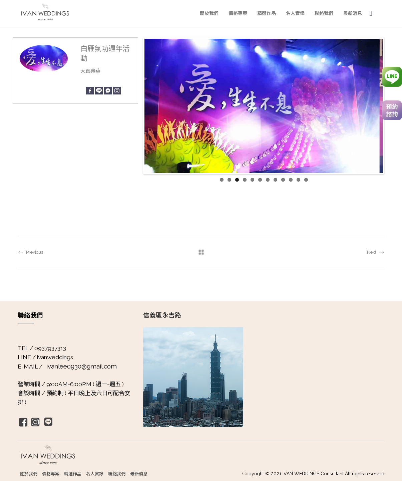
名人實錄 (94, 473)
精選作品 (72, 473)
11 (298, 180)
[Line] (99, 90)
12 (306, 180)
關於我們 (28, 473)
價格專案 (50, 473)
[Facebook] (90, 90)
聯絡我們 (116, 473)
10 (291, 180)
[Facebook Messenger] (108, 90)
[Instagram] (117, 90)
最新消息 (138, 473)
